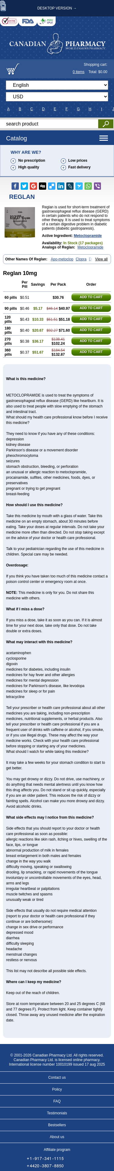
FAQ (56, 1101)
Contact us (57, 1077)
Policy (57, 1089)
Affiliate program (57, 1150)
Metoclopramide (88, 236)
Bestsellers (57, 1125)
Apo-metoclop (62, 259)
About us (57, 1137)
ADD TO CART (91, 297)
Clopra (81, 259)
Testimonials (57, 1113)
